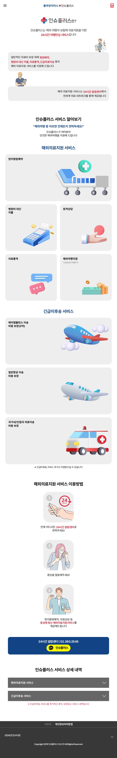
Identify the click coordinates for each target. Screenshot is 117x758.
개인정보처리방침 (64, 724)
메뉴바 (5, 5)
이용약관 (47, 724)
